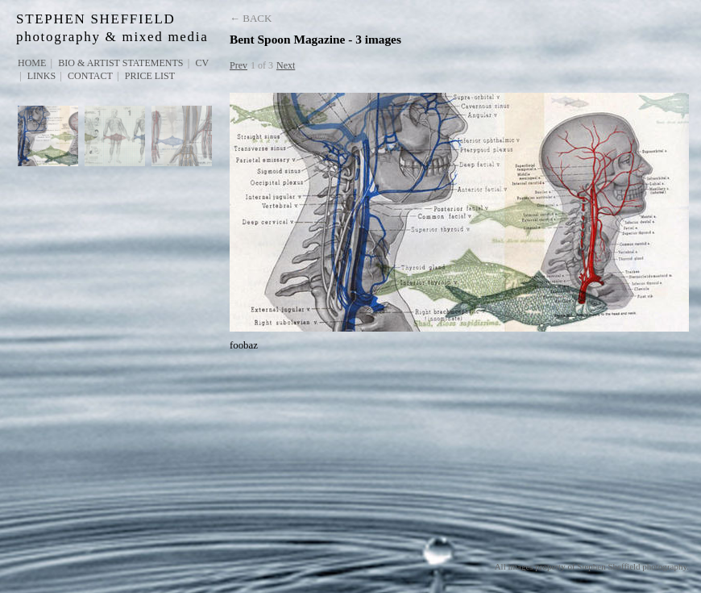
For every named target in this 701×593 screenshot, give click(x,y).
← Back (251, 18)
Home (32, 63)
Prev (238, 65)
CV (202, 63)
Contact (90, 75)
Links (41, 75)
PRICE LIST (150, 75)
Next (285, 65)
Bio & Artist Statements (120, 63)
